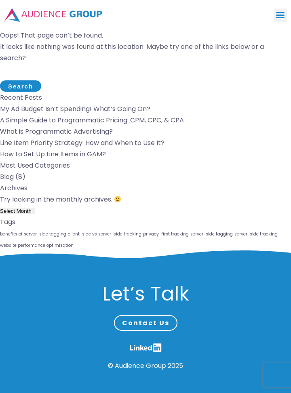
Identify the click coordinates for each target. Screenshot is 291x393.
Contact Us (145, 323)
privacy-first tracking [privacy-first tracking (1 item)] (166, 234)
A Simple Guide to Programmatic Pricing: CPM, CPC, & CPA (92, 120)
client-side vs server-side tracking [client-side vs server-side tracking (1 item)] (104, 234)
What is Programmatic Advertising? (56, 131)
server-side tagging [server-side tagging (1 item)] (211, 234)
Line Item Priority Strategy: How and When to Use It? (82, 142)
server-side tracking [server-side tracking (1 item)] (256, 234)
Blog (7, 176)
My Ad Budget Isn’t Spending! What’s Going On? (75, 108)
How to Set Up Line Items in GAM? (53, 154)
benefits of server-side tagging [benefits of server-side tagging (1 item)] (33, 234)
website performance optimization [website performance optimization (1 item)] (37, 245)
